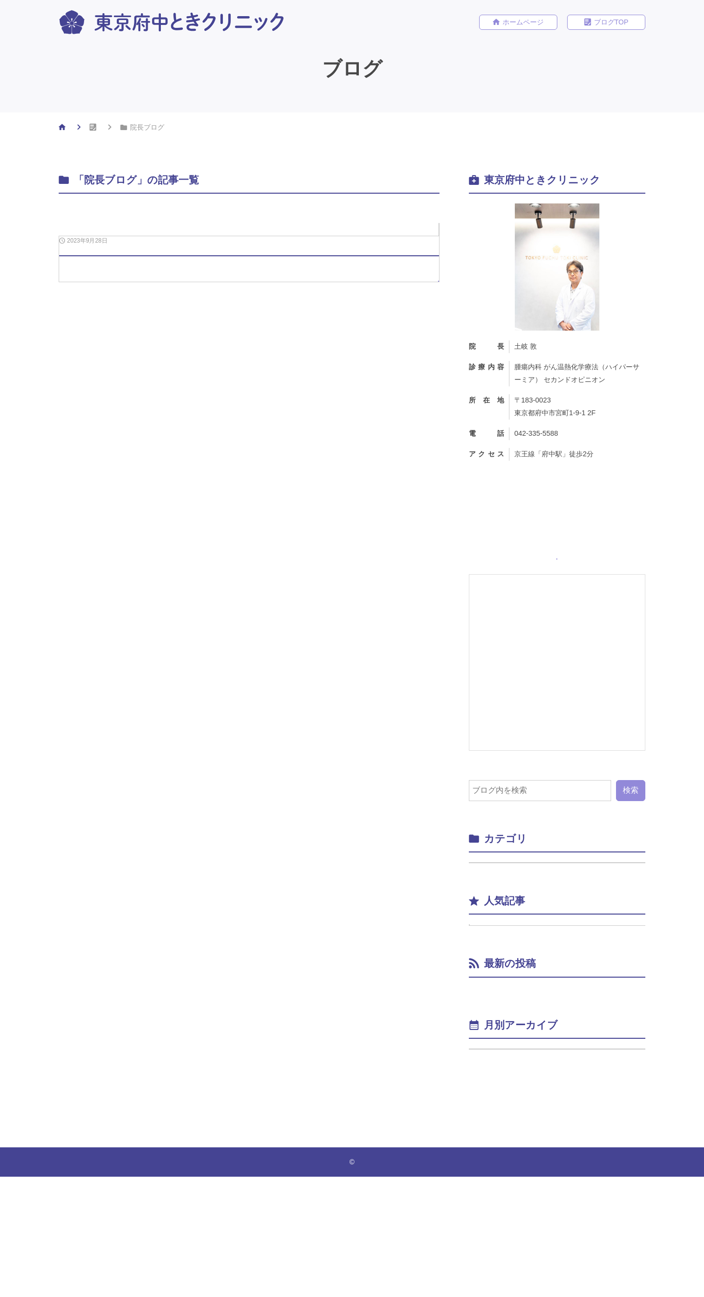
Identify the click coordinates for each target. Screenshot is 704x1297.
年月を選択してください (517, 1157)
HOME (78, 129)
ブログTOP (611, 23)
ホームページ (523, 23)
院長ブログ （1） (507, 896)
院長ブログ (417, 232)
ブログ (130, 129)
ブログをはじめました (565, 984)
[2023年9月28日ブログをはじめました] (249, 305)
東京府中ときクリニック (354, 1282)
